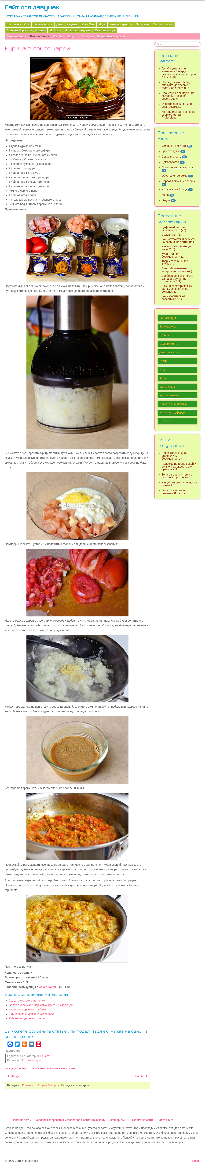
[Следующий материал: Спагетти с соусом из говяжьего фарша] (141, 1076)
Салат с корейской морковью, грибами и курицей (41, 1005)
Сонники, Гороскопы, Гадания (26, 30)
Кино (162, 378)
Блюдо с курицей (17, 1068)
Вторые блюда (39, 36)
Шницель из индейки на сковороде (31, 1014)
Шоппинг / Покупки (174, 145)
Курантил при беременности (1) (173, 255)
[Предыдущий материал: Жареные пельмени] (13, 1076)
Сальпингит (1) (171, 234)
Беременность (42, 24)
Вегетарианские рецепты (113, 36)
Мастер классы (163, 24)
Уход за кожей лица (174, 189)
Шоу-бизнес (167, 386)
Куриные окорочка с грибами (27, 1009)
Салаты (58, 36)
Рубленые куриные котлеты (27, 1018)
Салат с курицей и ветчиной (27, 1000)
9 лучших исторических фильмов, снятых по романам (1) (177, 288)
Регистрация (167, 318)
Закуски (72, 36)
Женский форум (104, 30)
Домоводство (170, 162)
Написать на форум (172, 412)
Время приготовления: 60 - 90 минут (54, 1068)
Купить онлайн (169, 395)
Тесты (163, 361)
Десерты (87, 36)
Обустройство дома (174, 175)
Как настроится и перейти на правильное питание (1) (179, 241)
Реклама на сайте (142, 1119)
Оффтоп (164, 421)
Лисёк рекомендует (77, 30)
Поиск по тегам (21, 1119)
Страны (164, 335)
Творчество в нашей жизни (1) (175, 263)
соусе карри (47, 987)
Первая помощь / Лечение (179, 181)
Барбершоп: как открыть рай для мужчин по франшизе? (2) (177, 278)
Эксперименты (169, 343)
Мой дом (55, 30)
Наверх (195, 1160)
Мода (102, 24)
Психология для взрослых (178, 167)
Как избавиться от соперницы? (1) (173, 298)
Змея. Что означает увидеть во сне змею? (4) (178, 270)
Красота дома (171, 151)
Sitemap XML (117, 1119)
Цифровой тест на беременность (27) (174, 229)
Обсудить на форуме (173, 404)
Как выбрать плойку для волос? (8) (177, 248)
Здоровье (142, 24)
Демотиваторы (169, 352)
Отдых (166, 200)
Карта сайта (165, 1119)
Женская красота (121, 24)
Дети (59, 24)
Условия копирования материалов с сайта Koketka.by (70, 1119)
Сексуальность (171, 156)
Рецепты (72, 24)
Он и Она (88, 24)
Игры (162, 369)
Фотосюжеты (167, 326)
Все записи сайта (18, 24)
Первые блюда (16, 36)
